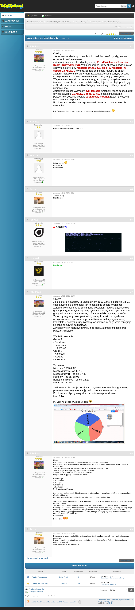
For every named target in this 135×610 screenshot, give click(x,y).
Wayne (64, 583)
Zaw (133, 6)
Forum (7, 15)
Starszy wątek (32, 558)
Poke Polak (35, 46)
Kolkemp (113, 584)
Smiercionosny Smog (117, 578)
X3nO (110, 603)
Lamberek (34, 258)
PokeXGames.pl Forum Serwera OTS (49, 602)
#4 (131, 189)
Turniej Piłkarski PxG (40, 583)
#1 (131, 46)
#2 (131, 121)
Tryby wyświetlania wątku (123, 38)
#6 (131, 258)
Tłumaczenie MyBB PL (105, 601)
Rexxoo (33, 189)
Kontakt (33, 602)
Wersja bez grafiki (69, 602)
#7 (131, 292)
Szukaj (7, 26)
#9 (131, 529)
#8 (131, 453)
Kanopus (33, 220)
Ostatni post (105, 578)
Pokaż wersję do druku (36, 589)
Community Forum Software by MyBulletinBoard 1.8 (115, 600)
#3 (131, 155)
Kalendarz (9, 32)
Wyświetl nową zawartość (124, 27)
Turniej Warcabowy (39, 577)
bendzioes (34, 155)
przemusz (34, 121)
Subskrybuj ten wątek (36, 591)
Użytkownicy (10, 21)
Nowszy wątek (43, 558)
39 (79, 583)
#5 (131, 220)
